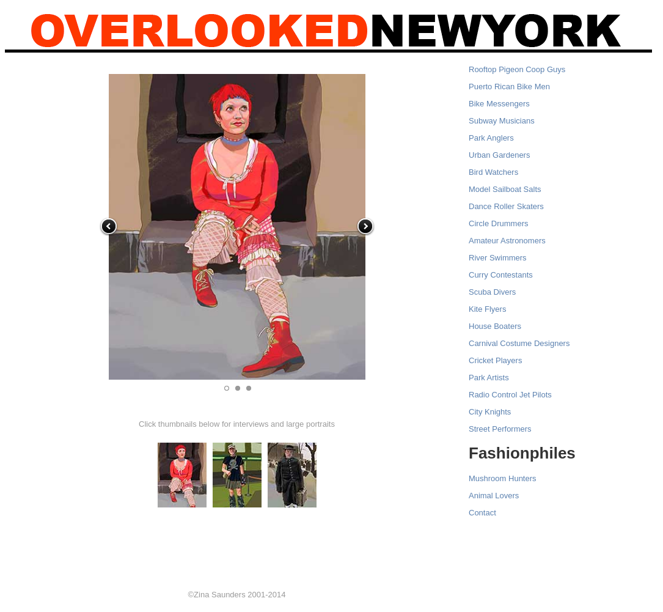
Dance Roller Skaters (506, 206)
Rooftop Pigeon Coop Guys (517, 69)
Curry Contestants (501, 274)
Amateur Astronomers (507, 240)
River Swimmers (498, 257)
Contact (482, 512)
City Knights (490, 411)
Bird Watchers (493, 172)
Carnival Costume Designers (519, 343)
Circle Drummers (499, 223)
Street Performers (500, 428)
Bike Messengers (499, 103)
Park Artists (489, 377)
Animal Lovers (494, 495)
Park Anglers (491, 137)
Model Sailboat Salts (505, 189)
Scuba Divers (492, 292)
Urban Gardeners (499, 155)
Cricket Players (495, 360)
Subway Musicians (502, 120)
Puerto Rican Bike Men (509, 86)
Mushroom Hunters (503, 478)
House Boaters (495, 326)
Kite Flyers (487, 309)
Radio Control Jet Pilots (510, 394)
